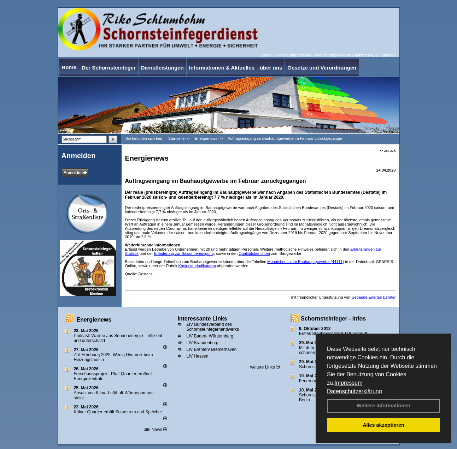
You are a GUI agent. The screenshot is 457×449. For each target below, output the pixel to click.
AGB (374, 55)
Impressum (348, 383)
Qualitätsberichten (254, 253)
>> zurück (387, 150)
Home (69, 67)
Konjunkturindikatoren (197, 266)
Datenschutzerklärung (354, 391)
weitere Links (265, 367)
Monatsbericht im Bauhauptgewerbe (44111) (305, 261)
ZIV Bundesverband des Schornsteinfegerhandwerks (212, 327)
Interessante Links (202, 319)
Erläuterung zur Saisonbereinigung (183, 253)
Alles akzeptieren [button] (383, 425)
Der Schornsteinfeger (109, 68)
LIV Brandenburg (202, 342)
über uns (271, 68)
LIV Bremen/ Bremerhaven (211, 349)
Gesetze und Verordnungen (321, 68)
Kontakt (281, 55)
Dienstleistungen (162, 68)
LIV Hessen (197, 356)
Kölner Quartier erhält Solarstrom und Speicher (118, 411)
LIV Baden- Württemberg (209, 336)
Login (266, 55)
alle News (155, 429)
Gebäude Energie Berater (373, 297)
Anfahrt (360, 55)
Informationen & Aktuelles (221, 68)
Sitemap (388, 55)
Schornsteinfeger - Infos (333, 319)
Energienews (94, 320)
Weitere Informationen (383, 405)
